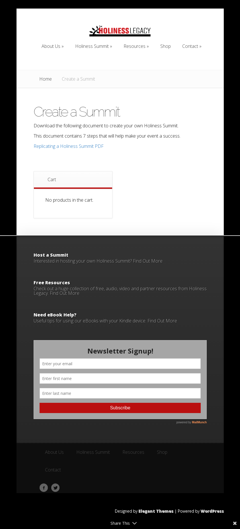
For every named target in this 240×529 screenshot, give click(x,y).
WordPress (212, 511)
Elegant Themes (155, 511)
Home (45, 79)
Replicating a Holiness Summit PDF (69, 146)
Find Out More (148, 261)
